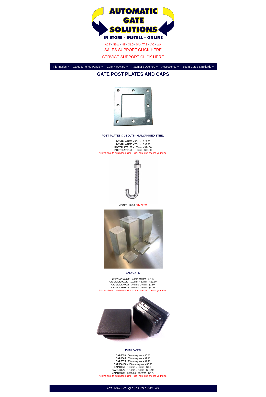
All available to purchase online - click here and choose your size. (133, 153)
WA (159, 44)
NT (123, 44)
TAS (144, 44)
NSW (116, 44)
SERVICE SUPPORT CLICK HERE (133, 57)
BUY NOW (141, 205)
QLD (130, 44)
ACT (107, 44)
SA (138, 44)
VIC (152, 44)
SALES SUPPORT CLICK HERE (133, 50)
